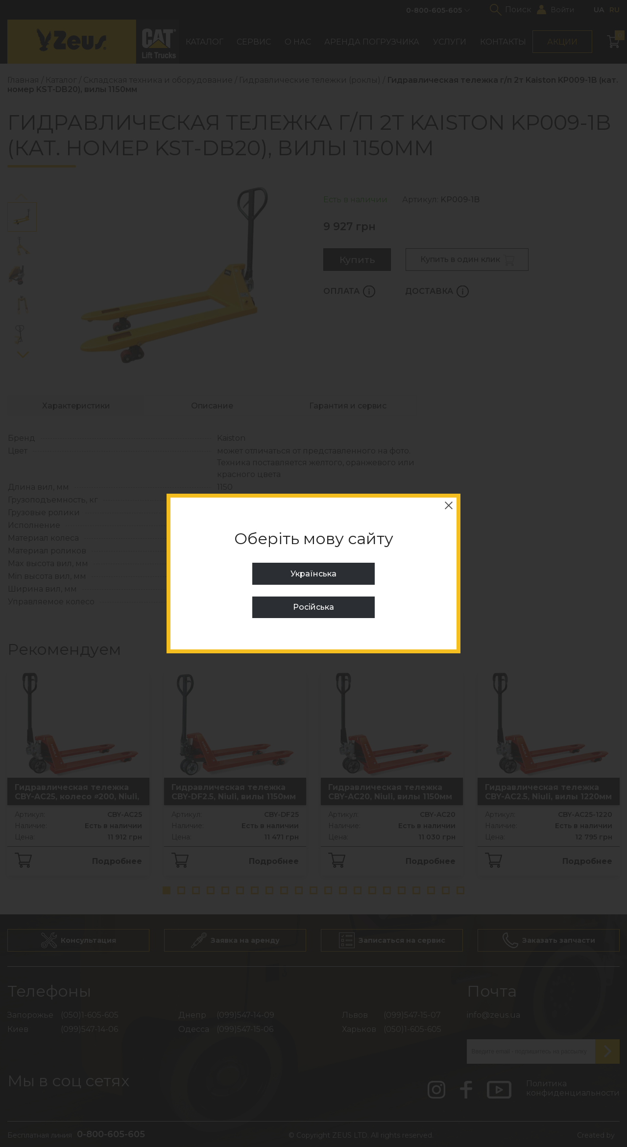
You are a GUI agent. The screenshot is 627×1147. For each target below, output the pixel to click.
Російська (313, 607)
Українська (313, 573)
